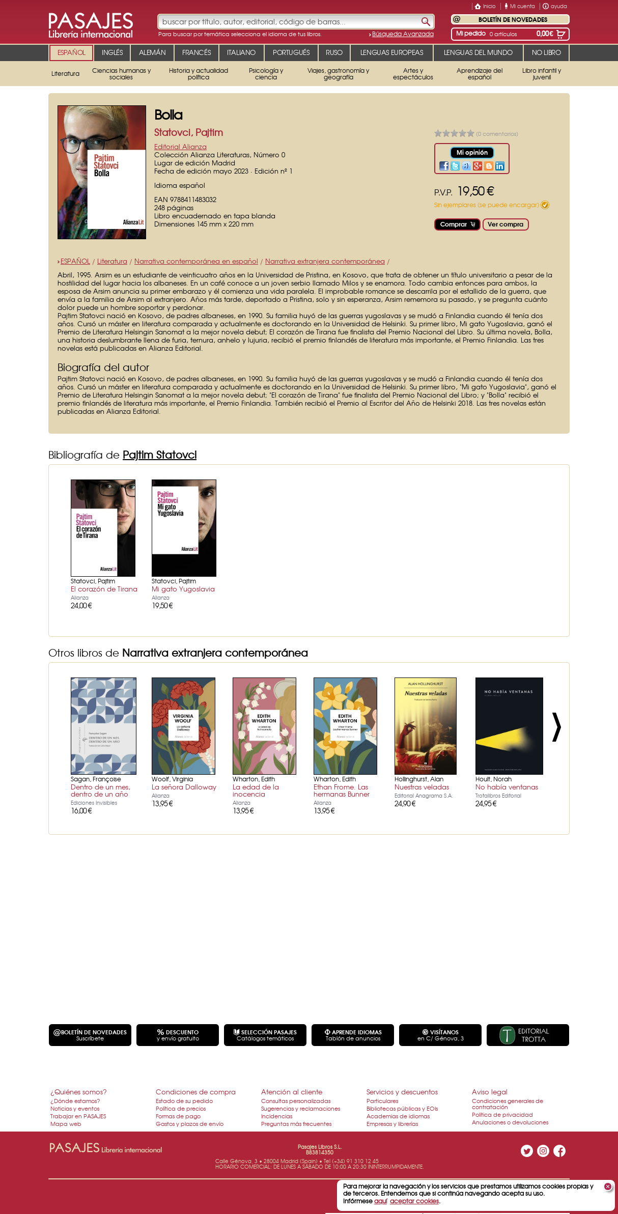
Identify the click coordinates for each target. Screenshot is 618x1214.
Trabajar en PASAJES (78, 1116)
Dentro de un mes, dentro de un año (100, 790)
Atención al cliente (291, 1091)
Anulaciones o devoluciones (510, 1122)
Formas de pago (178, 1116)
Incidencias (276, 1116)
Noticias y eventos (74, 1108)
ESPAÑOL (75, 261)
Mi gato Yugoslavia (183, 589)
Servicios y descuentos (402, 1091)
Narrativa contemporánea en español (196, 261)
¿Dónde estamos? (75, 1100)
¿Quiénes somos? (78, 1091)
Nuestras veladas (422, 787)
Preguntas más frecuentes (296, 1123)
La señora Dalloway (184, 787)
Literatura (112, 261)
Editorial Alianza (180, 146)
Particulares (382, 1100)
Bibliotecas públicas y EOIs (402, 1108)
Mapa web (65, 1123)
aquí (380, 1200)
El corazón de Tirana (104, 589)
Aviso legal (490, 1091)
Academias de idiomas (398, 1116)
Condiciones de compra (196, 1091)
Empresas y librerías (392, 1123)
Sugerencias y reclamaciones (300, 1108)
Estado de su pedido (184, 1100)
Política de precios (181, 1108)
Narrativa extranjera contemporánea (325, 261)
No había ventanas (506, 787)
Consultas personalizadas (295, 1100)
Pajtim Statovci (159, 454)
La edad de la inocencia (256, 790)
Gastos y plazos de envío (189, 1123)
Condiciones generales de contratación (507, 1103)
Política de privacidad (502, 1114)
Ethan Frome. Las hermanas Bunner (342, 790)
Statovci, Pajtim (188, 132)
